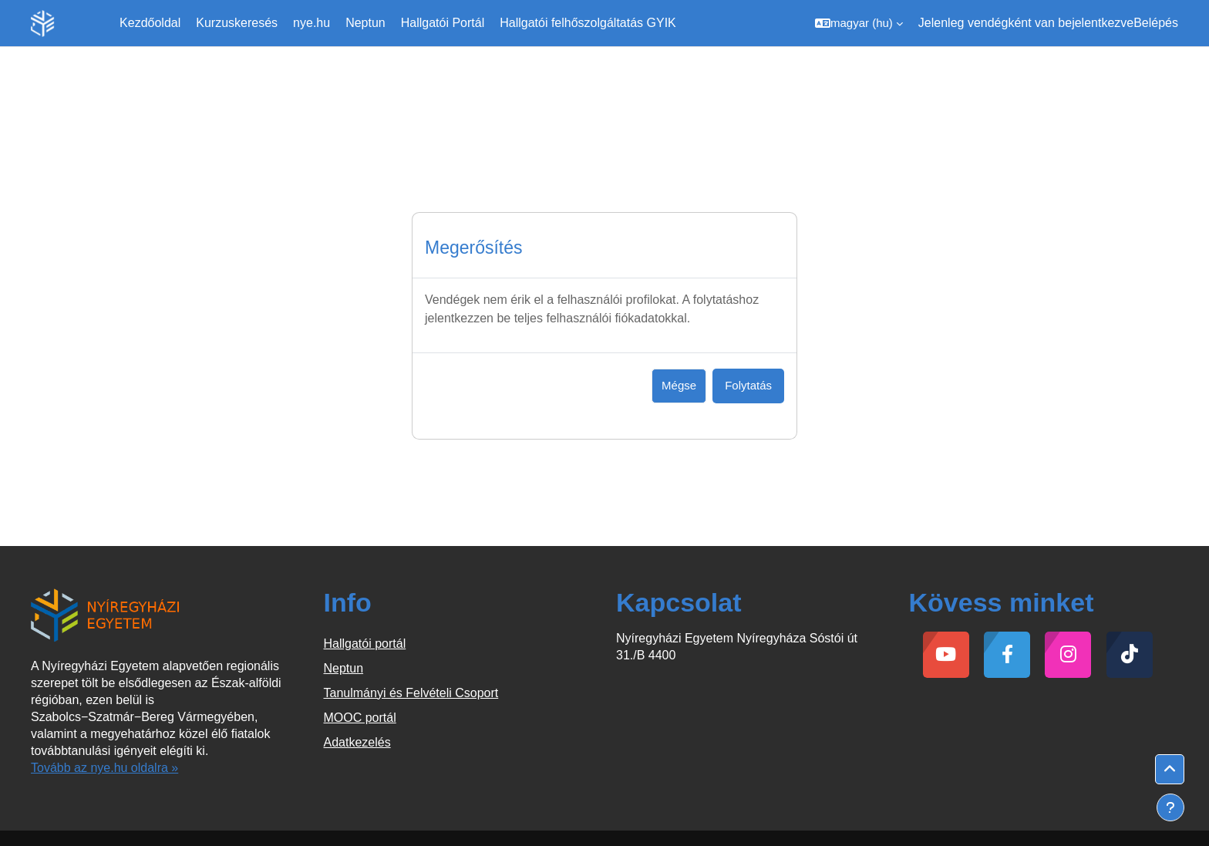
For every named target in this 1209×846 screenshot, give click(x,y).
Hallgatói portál (365, 643)
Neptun (344, 668)
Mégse (679, 385)
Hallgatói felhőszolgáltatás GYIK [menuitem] (588, 22)
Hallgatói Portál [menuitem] (443, 22)
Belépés (1155, 22)
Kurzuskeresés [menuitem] (237, 22)
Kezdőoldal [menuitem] (150, 22)
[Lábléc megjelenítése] (1170, 807)
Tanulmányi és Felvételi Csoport (411, 692)
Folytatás (748, 385)
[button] (859, 23)
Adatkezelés (357, 742)
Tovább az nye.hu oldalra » (104, 767)
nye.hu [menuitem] (311, 22)
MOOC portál (360, 717)
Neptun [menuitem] (365, 22)
